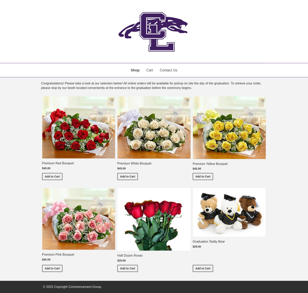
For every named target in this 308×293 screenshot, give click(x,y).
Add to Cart (53, 176)
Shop (135, 70)
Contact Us (168, 70)
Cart (149, 70)
